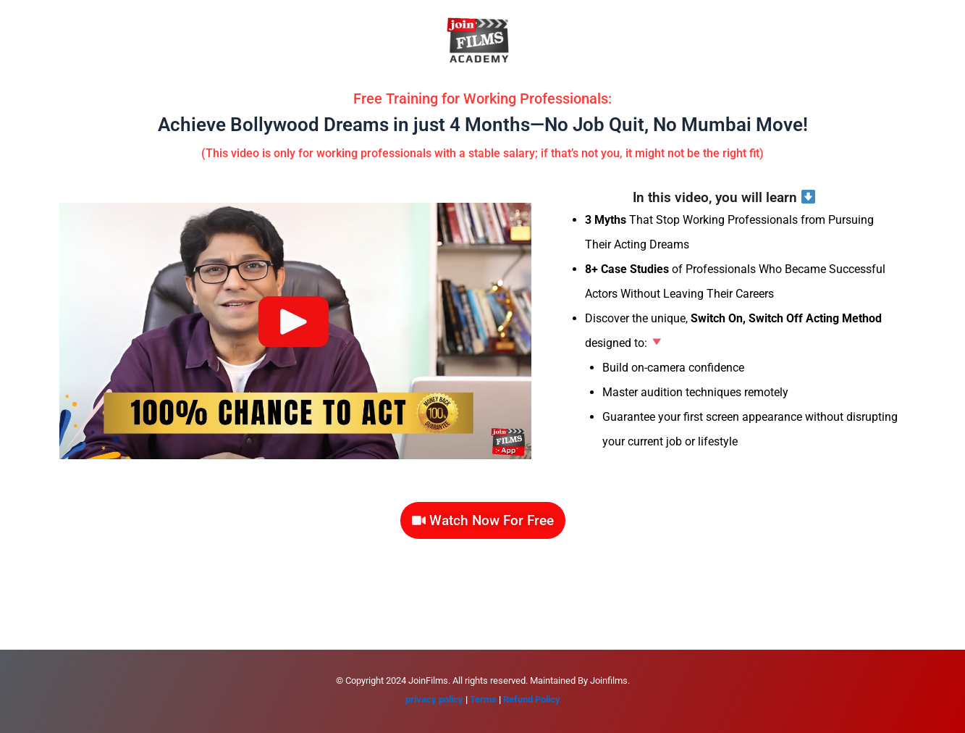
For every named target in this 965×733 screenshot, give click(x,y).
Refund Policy (531, 699)
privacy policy (434, 699)
